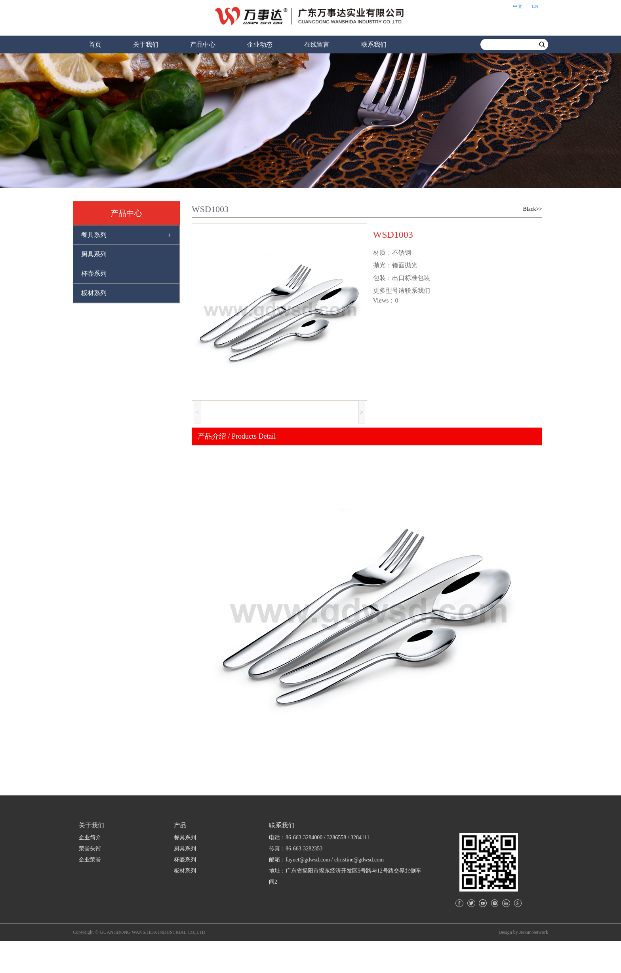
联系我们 (374, 44)
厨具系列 (94, 254)
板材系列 (94, 293)
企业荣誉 (90, 891)
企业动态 (259, 44)
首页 (95, 44)
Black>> (532, 209)
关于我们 (145, 44)
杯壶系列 (94, 273)
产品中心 (202, 44)
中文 (517, 6)
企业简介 (90, 869)
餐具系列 (94, 234)
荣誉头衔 (90, 880)
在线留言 (317, 44)
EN (535, 6)
